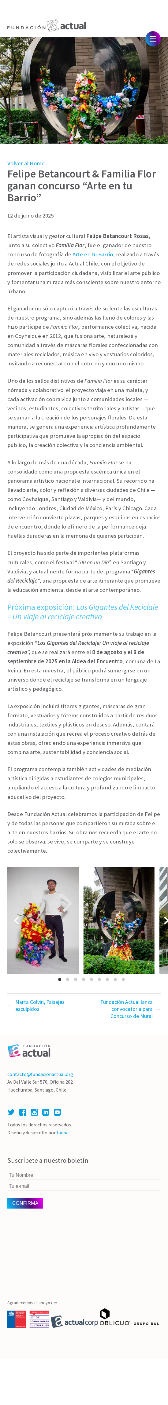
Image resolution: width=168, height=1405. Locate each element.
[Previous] (17, 920)
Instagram (34, 1112)
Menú (153, 38)
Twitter (11, 1112)
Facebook (23, 1112)
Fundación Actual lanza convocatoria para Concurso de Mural (126, 1009)
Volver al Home (26, 163)
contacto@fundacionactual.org (40, 1074)
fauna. (63, 1132)
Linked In (46, 1112)
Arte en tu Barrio (93, 254)
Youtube (57, 1112)
